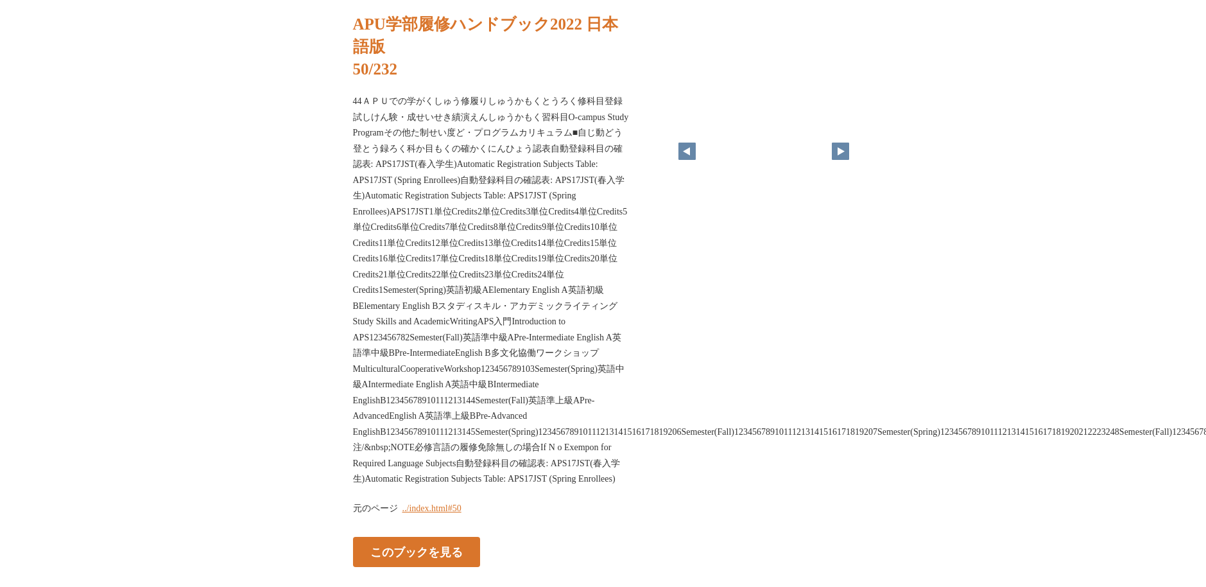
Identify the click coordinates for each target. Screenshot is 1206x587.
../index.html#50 (431, 508)
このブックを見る (416, 551)
